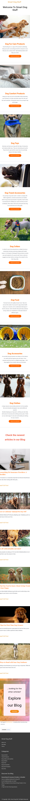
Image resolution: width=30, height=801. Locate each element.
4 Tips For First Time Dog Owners (9, 786)
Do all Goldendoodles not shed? (9, 781)
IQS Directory (9, 722)
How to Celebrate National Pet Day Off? (11, 779)
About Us (4, 742)
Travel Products (5, 756)
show (8, 729)
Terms (3, 746)
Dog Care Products (6, 766)
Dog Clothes (4, 760)
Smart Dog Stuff (14, 2)
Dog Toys (4, 768)
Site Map (4, 744)
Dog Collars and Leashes (7, 758)
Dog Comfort (5, 755)
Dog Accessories (6, 764)
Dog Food (4, 762)
